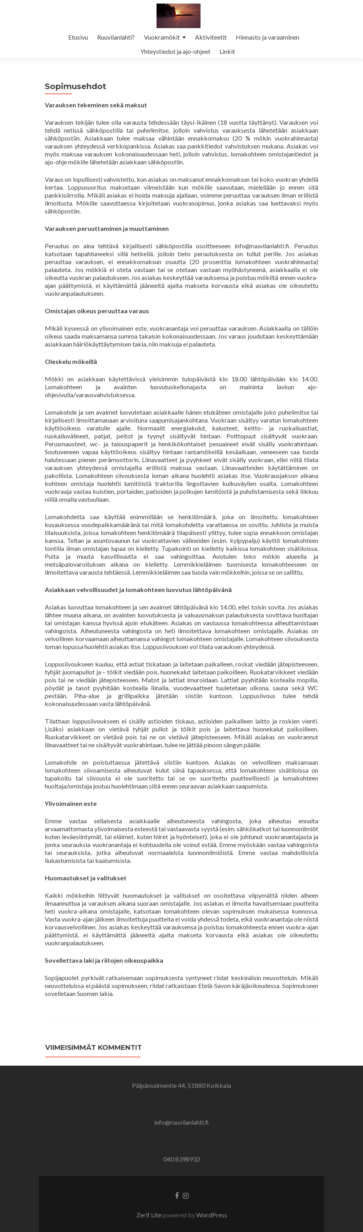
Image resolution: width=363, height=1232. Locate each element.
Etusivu (78, 37)
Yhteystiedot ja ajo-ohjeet (175, 51)
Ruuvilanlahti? (116, 37)
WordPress (211, 1215)
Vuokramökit (162, 37)
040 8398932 (181, 1159)
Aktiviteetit (211, 37)
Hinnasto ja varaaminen (267, 37)
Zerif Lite (149, 1215)
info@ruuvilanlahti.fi (181, 1122)
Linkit (227, 51)
